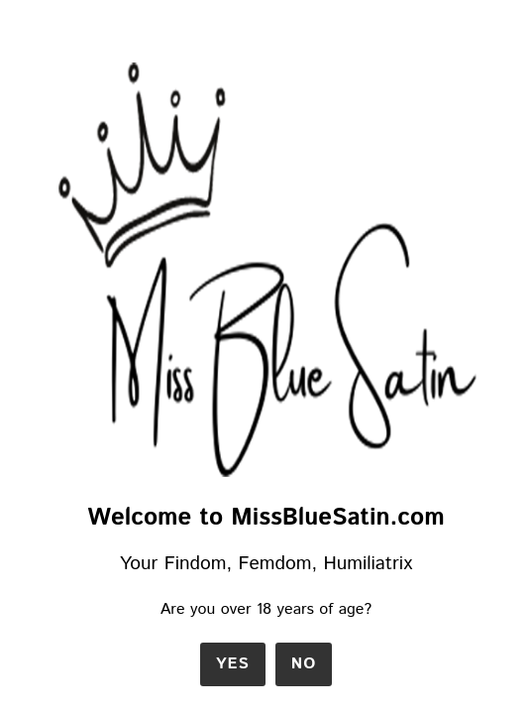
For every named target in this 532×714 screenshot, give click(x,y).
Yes (233, 664)
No (304, 664)
